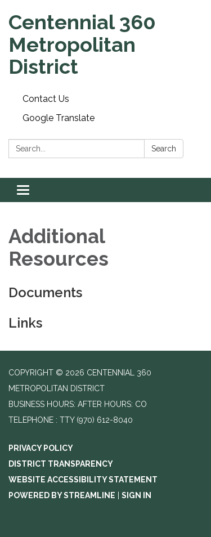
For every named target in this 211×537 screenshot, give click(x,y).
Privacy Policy (40, 448)
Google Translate (59, 118)
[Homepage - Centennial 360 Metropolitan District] (105, 44)
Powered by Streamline (61, 495)
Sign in (136, 495)
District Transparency (60, 463)
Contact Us (46, 98)
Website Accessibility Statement (83, 479)
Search (163, 148)
